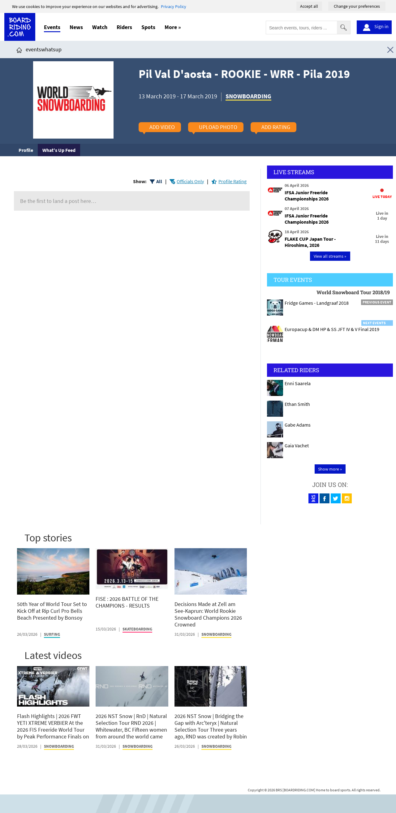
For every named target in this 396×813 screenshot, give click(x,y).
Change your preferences (357, 6)
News (76, 27)
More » (173, 27)
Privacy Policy (173, 6)
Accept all (309, 6)
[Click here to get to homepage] (19, 49)
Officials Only (190, 181)
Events (52, 27)
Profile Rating (232, 181)
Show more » (330, 469)
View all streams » (330, 256)
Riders (124, 27)
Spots (148, 27)
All (159, 181)
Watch (99, 27)
